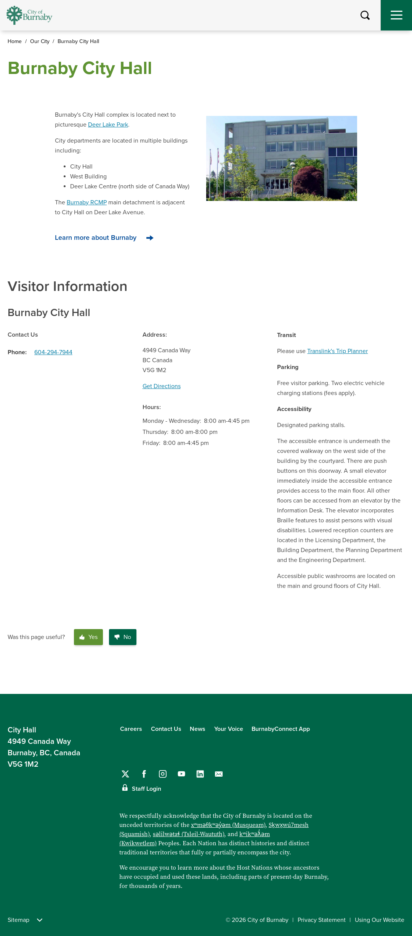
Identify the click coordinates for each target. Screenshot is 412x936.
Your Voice (228, 729)
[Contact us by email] (219, 774)
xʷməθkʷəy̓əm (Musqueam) (228, 824)
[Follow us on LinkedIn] (200, 774)
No (122, 637)
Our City (40, 41)
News (197, 729)
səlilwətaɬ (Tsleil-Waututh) (188, 834)
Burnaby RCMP (87, 202)
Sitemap (25, 920)
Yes (88, 637)
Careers (131, 729)
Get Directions (162, 386)
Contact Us (166, 729)
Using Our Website (379, 920)
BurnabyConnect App (281, 729)
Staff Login (146, 789)
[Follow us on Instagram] (163, 774)
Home (15, 41)
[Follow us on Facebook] (144, 774)
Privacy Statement (322, 920)
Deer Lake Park (108, 124)
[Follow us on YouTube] (181, 774)
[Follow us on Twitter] (125, 774)
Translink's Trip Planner (337, 351)
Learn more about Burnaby (95, 237)
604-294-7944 (53, 352)
